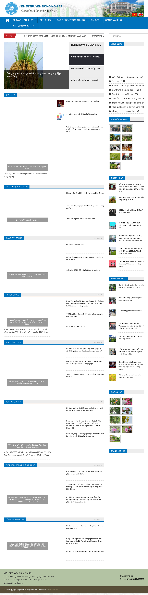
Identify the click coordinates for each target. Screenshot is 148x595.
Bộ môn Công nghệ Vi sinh (27, 220)
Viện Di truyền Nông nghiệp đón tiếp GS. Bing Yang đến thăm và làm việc (27, 446)
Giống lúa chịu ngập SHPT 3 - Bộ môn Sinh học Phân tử (27, 276)
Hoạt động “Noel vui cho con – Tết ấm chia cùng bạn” (85, 551)
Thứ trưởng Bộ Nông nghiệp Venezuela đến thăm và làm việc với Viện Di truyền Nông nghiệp (131, 326)
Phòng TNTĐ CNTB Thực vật (124, 111)
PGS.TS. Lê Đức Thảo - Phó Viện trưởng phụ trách (27, 168)
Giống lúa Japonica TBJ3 (75, 244)
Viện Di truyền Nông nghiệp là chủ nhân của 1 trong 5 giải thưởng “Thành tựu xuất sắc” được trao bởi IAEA (84, 129)
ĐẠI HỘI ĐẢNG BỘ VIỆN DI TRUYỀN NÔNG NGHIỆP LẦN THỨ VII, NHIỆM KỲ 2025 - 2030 (27, 322)
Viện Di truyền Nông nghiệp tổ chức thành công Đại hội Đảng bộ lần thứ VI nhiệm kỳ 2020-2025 (45, 36)
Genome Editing (118, 81)
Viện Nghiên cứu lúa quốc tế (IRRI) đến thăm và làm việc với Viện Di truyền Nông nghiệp (131, 351)
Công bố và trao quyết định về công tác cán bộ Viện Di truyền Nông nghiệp (131, 264)
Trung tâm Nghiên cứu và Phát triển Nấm (80, 219)
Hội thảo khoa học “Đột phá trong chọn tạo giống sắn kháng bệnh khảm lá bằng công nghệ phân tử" (130, 238)
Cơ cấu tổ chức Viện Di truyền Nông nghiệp (81, 114)
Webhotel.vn (53, 590)
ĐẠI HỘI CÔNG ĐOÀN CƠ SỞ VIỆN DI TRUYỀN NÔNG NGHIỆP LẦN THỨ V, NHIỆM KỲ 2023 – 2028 (27, 546)
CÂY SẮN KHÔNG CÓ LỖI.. (76, 327)
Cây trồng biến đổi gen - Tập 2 (125, 90)
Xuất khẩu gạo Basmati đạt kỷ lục (130, 311)
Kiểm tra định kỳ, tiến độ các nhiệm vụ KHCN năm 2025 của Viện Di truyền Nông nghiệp (131, 251)
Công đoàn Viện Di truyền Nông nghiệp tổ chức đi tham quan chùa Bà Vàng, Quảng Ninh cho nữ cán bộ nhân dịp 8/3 (84, 541)
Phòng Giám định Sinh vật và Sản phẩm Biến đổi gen (85, 193)
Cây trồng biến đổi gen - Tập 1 (125, 94)
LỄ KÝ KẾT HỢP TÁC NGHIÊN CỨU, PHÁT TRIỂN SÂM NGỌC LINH (27, 383)
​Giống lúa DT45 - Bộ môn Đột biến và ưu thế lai (83, 270)
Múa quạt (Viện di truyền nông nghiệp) (128, 107)
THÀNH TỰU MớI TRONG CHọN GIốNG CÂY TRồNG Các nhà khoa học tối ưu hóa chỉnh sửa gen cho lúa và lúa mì (27, 499)
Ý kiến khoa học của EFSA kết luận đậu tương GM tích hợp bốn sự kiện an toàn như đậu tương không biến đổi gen (84, 486)
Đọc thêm (97, 238)
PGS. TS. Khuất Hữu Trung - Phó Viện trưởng (82, 101)
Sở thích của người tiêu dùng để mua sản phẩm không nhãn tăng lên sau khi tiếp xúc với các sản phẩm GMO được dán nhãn (83, 499)
